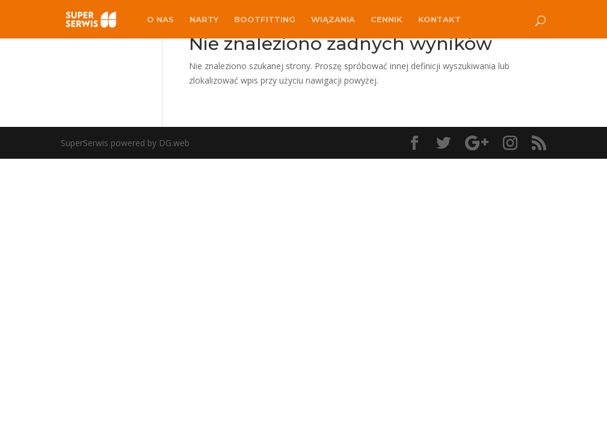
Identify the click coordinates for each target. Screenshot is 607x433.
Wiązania (333, 19)
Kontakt (439, 19)
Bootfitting (264, 19)
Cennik (386, 19)
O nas (160, 19)
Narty (203, 19)
